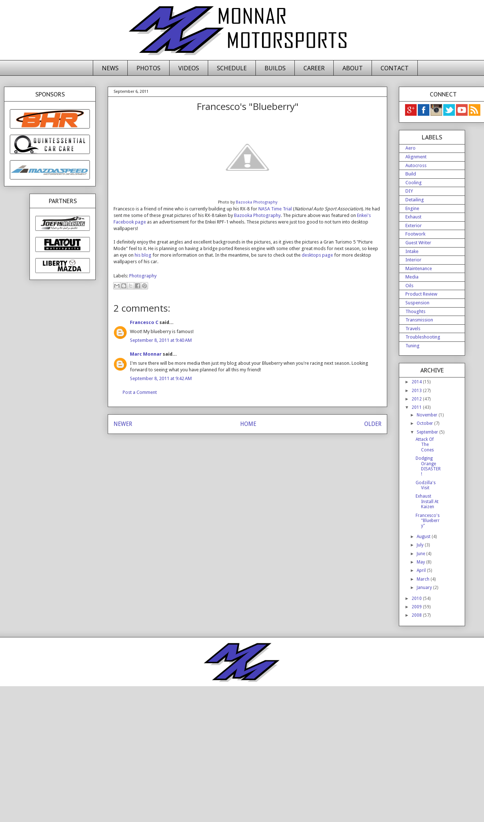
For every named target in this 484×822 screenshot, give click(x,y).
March (424, 579)
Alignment (416, 156)
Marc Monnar (146, 354)
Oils (409, 285)
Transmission (419, 320)
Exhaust (413, 217)
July (421, 545)
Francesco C (144, 322)
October (425, 423)
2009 (417, 606)
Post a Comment (140, 392)
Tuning (412, 345)
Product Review (421, 294)
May (421, 562)
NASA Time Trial (275, 209)
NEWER (123, 423)
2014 (417, 381)
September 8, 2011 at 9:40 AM (161, 340)
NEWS (110, 68)
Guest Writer (418, 242)
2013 (417, 390)
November (428, 415)
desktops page (317, 255)
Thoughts (415, 311)
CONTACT (395, 68)
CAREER (314, 68)
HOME (248, 423)
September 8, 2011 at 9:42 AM (161, 378)
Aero (410, 148)
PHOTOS (148, 68)
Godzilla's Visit (426, 485)
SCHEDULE (232, 68)
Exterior (413, 225)
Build (410, 174)
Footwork (415, 234)
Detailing (414, 199)
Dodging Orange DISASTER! (428, 466)
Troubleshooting (422, 337)
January (425, 587)
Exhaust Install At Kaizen (427, 501)
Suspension (417, 302)
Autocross (416, 165)
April (422, 570)
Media (411, 277)
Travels (412, 328)
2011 (417, 407)
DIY (409, 191)
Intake (411, 251)
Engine (412, 208)
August (424, 536)
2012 (417, 399)
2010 (417, 598)
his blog (143, 255)
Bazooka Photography (256, 202)
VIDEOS (188, 68)
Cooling (413, 182)
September (428, 432)
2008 (417, 615)
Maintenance (418, 268)
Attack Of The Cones (425, 445)
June (421, 553)
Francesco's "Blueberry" (428, 521)
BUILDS (275, 68)
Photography (142, 275)
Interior (413, 259)
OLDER (372, 423)
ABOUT (352, 68)
